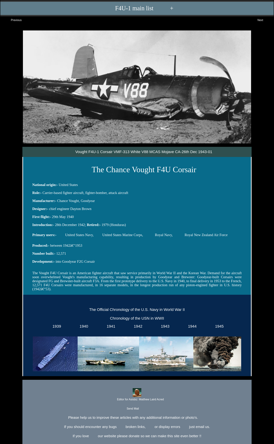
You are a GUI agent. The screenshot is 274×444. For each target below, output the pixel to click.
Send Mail (137, 409)
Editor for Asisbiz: (137, 395)
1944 (191, 326)
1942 (137, 326)
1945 (218, 326)
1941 (110, 326)
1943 (164, 326)
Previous (13, 20)
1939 (55, 326)
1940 (82, 326)
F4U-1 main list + (138, 8)
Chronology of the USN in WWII (137, 318)
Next (264, 20)
